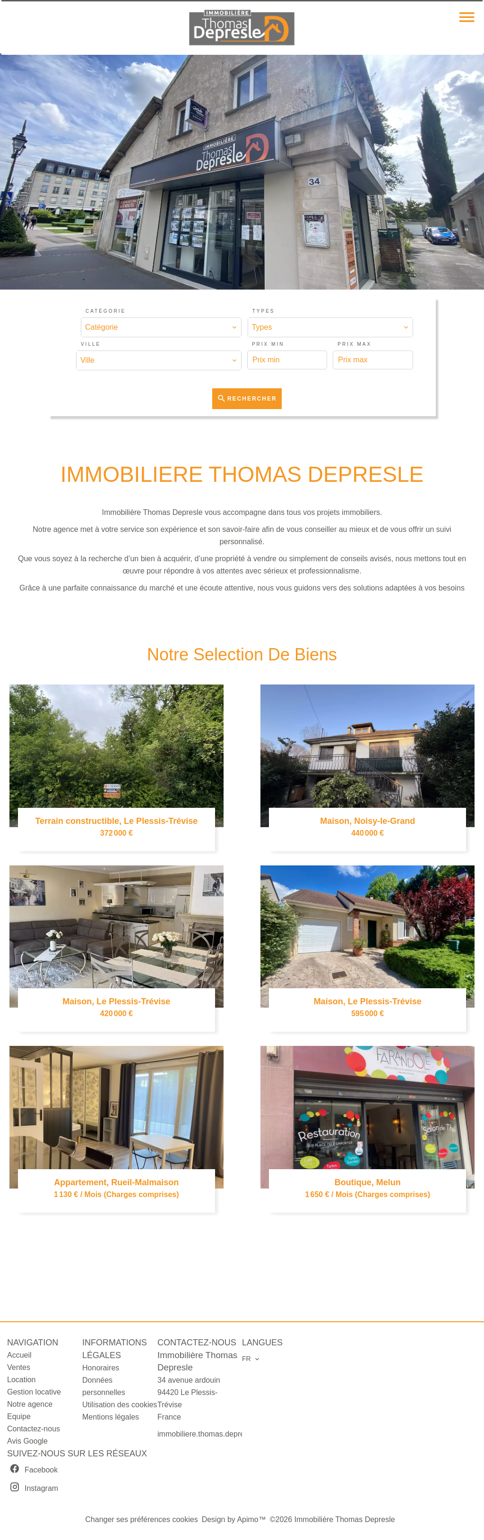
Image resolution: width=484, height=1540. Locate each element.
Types (263, 311)
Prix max (354, 344)
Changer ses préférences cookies (141, 1519)
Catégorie (106, 311)
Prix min (268, 344)
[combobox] (161, 327)
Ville (91, 344)
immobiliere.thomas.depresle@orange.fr (224, 1434)
